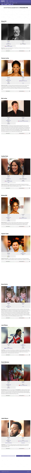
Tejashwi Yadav (5, 233)
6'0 (24, 348)
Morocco (21, 385)
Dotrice (23, 304)
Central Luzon (25, 80)
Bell (23, 215)
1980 (10, 80)
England (11, 46)
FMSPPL (3, 1)
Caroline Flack (4, 156)
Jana (8, 345)
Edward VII (3, 21)
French (8, 382)
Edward (8, 41)
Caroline (8, 176)
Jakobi (8, 438)
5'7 (9, 83)
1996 (10, 440)
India (9, 256)
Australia (6, 348)
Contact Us (28, 471)
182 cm (22, 348)
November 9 (7, 80)
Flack (23, 176)
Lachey (23, 118)
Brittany (8, 215)
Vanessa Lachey (5, 58)
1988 (24, 253)
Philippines (21, 80)
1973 (10, 120)
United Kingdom (8, 46)
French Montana (5, 362)
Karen (8, 304)
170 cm (8, 83)
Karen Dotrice (4, 284)
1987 (10, 217)
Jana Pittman (4, 325)
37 (23, 254)
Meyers (23, 438)
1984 (10, 384)
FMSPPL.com (7, 471)
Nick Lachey (4, 98)
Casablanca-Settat (24, 385)
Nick (8, 118)
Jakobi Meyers (4, 418)
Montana (23, 382)
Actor (8, 182)
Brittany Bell (4, 195)
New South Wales (10, 348)
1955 (10, 306)
